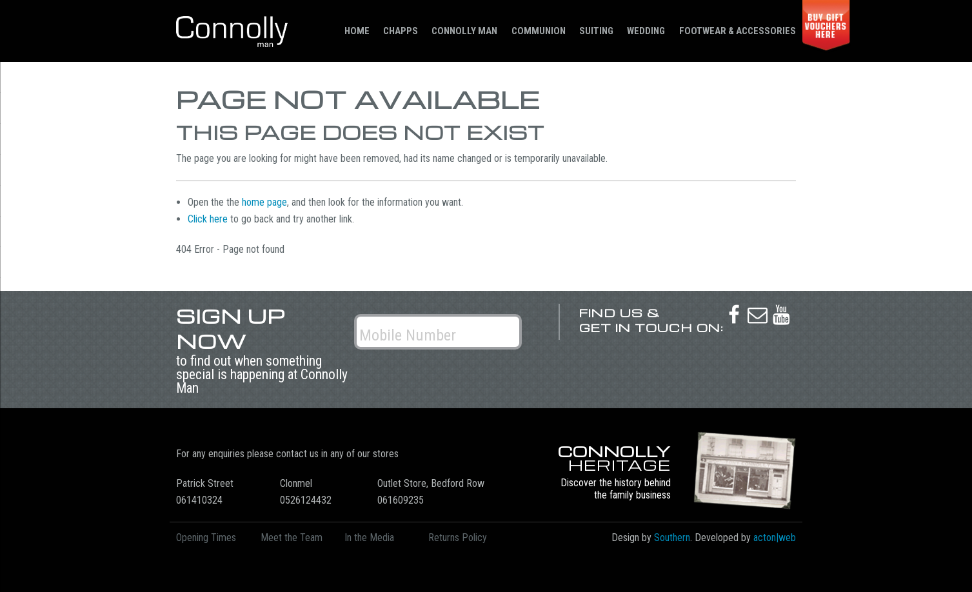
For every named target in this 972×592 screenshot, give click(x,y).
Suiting (596, 31)
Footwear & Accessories (737, 31)
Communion (538, 31)
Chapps (400, 31)
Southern (672, 537)
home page (264, 202)
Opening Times (206, 537)
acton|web (774, 537)
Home (357, 31)
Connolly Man (464, 31)
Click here (208, 219)
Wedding (646, 31)
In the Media (369, 537)
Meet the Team (291, 537)
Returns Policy (457, 537)
